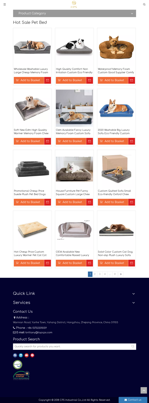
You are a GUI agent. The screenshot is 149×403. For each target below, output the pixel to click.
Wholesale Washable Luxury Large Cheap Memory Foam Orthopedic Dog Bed (31, 71)
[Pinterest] (32, 355)
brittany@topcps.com (38, 332)
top (144, 390)
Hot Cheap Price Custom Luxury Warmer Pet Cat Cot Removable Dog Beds (30, 254)
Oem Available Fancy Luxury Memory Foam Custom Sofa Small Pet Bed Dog (73, 132)
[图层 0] (17, 364)
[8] (21, 375)
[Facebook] (15, 355)
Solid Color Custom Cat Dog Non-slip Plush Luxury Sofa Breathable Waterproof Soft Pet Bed (115, 254)
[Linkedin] (21, 355)
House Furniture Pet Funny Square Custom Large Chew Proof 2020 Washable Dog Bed (74, 193)
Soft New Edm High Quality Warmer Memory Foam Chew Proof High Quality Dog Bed (31, 132)
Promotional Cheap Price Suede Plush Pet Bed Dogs (30, 193)
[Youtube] (26, 355)
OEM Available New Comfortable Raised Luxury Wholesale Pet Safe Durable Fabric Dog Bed (72, 254)
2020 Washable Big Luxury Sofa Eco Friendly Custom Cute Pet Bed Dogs (114, 132)
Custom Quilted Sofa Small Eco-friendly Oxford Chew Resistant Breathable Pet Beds (116, 193)
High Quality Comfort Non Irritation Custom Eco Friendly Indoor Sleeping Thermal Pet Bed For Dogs (74, 71)
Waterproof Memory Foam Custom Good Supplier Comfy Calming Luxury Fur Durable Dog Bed (116, 71)
